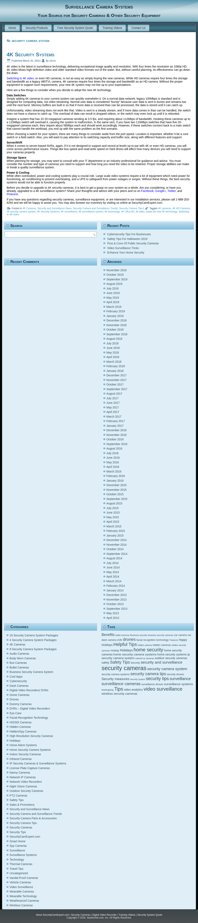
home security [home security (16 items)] (148, 649)
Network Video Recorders (26, 781)
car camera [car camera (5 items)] (180, 635)
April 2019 (112, 302)
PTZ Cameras (18, 795)
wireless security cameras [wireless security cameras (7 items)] (119, 693)
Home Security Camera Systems (30, 749)
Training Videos (112, 27)
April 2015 (112, 521)
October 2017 (115, 384)
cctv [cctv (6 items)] (119, 639)
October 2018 (115, 329)
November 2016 (116, 434)
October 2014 (115, 549)
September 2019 (116, 279)
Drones (14, 699)
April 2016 (112, 466)
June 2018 (113, 347)
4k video (140, 211)
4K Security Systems (30, 54)
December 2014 (116, 540)
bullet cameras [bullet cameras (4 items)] (122, 635)
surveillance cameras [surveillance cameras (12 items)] (121, 683)
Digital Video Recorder (104, 914)
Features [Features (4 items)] (173, 640)
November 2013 (116, 599)
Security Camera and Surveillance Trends (95, 208)
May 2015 (112, 517)
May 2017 (112, 407)
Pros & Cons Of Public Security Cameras (133, 243)
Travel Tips (16, 868)
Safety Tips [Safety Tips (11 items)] (120, 662)
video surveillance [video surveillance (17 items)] (163, 689)
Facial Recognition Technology (29, 717)
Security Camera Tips (130, 208)
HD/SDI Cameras (20, 722)
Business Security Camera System (31, 672)
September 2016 (116, 444)
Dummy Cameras (21, 704)
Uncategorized (19, 873)
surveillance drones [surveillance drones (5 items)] (152, 684)
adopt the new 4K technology (161, 211)
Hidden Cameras (20, 726)
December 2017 (116, 375)
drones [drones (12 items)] (129, 639)
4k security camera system (21, 211)
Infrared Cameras (21, 759)
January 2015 (115, 535)
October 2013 (115, 604)
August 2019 (114, 283)
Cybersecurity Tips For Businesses (129, 234)
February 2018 (115, 366)
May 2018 (112, 352)
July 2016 (112, 453)
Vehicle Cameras (20, 882)
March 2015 (113, 526)
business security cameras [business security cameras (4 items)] (160, 635)
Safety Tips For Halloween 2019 (127, 239)
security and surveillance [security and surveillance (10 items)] (161, 662)
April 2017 (112, 412)
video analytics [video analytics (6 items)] (133, 689)
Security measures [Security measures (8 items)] (116, 679)
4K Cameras (29, 208)
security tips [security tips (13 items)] (157, 678)
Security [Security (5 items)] (135, 662)
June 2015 (113, 512)
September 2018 (116, 334)
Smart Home (18, 841)
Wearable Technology (23, 896)
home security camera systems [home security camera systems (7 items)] (135, 654)
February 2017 (115, 421)
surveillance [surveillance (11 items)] (180, 678)
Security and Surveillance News (54, 208)
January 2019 (115, 316)
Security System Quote (149, 914)
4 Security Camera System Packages (33, 640)
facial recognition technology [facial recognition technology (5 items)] (152, 640)
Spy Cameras (18, 845)
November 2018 (116, 325)
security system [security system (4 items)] (137, 679)
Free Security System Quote (75, 27)
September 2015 (116, 499)
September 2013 (116, 608)
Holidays (15, 740)
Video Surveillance (21, 887)
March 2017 (113, 416)
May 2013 (112, 613)
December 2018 (116, 320)
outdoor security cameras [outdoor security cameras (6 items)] (171, 658)
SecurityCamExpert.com (25, 836)
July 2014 (112, 563)
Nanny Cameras (20, 772)
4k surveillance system (91, 211)
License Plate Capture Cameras (30, 768)
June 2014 (113, 567)
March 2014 (113, 581)
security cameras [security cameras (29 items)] (124, 668)
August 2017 (114, 393)
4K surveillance (69, 211)
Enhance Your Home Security (125, 252)
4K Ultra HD (127, 211)
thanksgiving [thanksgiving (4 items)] (107, 690)
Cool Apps (16, 676)
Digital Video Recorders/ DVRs (29, 690)
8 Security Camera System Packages (33, 649)
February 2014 (115, 585)
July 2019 (112, 288)
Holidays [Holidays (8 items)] (126, 650)
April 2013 (112, 617)
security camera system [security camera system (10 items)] (167, 669)
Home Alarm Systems (23, 745)
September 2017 (116, 389)
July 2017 (112, 398)
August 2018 (114, 338)
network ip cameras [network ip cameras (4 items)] (144, 658)
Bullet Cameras (19, 667)
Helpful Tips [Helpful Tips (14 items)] (125, 644)
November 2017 (116, 380)
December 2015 (116, 485)
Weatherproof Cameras (24, 900)
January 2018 (115, 370)
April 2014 (112, 576)
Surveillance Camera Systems (99, 7)
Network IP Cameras (23, 777)
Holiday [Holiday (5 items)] (115, 650)
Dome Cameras (19, 695)
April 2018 (112, 357)
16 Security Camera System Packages (34, 635)
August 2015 (114, 503)
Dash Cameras (19, 685)
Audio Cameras (19, 653)
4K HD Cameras (181, 208)
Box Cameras (18, 662)
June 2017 (113, 402)
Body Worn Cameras (23, 658)
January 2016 (115, 480)
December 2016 (116, 430)
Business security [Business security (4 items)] (138, 635)
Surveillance (17, 850)
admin (52, 60)
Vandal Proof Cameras (24, 877)
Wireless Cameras (21, 905)
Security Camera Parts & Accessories (33, 818)
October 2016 (115, 439)
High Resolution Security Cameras (31, 736)
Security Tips (18, 832)
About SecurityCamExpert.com (52, 914)
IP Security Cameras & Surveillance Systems (38, 763)
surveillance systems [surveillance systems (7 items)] (178, 684)
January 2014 (115, 590)
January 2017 (115, 425)
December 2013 (116, 594)
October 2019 (115, 274)
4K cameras (164, 208)
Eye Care (15, 713)
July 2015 (112, 508)
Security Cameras (21, 827)
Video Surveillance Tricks (123, 248)
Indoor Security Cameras (25, 754)
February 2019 (115, 311)
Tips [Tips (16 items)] (118, 689)
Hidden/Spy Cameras (23, 731)
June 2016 (113, 457)
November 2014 (116, 544)
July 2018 (112, 343)
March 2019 (113, 306)
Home (12, 27)
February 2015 (115, 530)
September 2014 (116, 553)
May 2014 (112, 572)
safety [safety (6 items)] (105, 662)
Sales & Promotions (22, 804)
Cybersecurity (18, 681)
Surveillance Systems (23, 855)
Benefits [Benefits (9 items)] (108, 635)
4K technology (112, 211)
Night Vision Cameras (23, 786)
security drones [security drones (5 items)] (175, 674)
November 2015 (116, 489)
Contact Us (139, 27)
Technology (17, 859)
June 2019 (113, 293)
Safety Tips (17, 800)
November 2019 (116, 270)
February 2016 (115, 476)
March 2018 (113, 361)
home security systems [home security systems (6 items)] (172, 654)
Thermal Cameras (21, 864)
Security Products (37, 27)
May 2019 (112, 297)
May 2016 (112, 462)
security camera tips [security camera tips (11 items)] (148, 674)
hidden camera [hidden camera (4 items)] (145, 645)
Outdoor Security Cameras (26, 790)
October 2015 (115, 494)
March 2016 (113, 471)
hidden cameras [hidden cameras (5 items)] (162, 645)
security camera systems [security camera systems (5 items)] (116, 674)
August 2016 (114, 448)
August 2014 (114, 558)
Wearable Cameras (22, 891)
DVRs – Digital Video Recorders (30, 708)
